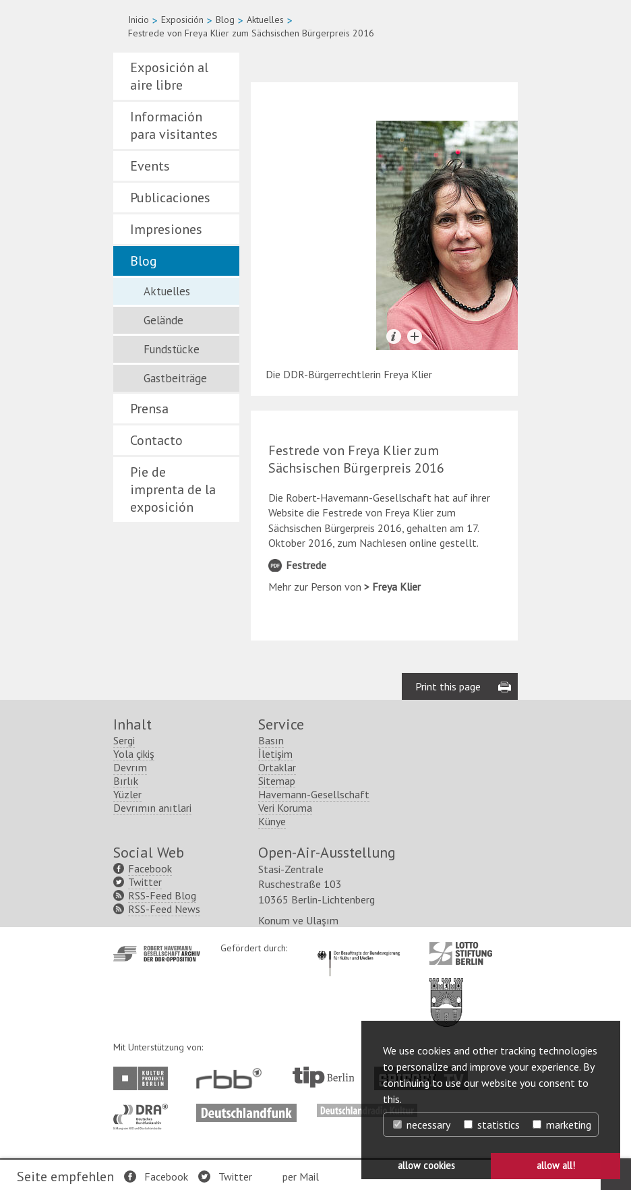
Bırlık (125, 780)
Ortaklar (277, 767)
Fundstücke (172, 349)
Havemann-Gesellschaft (313, 794)
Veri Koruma (285, 807)
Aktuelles (265, 19)
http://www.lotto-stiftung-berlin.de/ (460, 953)
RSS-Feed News (164, 909)
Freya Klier (396, 586)
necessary (421, 1124)
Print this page (448, 686)
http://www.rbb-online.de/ (232, 1078)
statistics (492, 1124)
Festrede (306, 565)
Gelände (163, 320)
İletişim (275, 754)
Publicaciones (170, 197)
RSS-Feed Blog (162, 895)
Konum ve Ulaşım (298, 920)
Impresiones (166, 229)
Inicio (138, 19)
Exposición (182, 19)
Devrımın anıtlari (152, 807)
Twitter (235, 1176)
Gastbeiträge (175, 378)
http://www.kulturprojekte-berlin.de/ (144, 1078)
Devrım (130, 767)
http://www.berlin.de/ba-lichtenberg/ (446, 991)
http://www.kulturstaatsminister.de (358, 948)
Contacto (156, 440)
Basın (271, 740)
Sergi (124, 740)
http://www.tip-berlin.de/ (323, 1077)
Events (150, 166)
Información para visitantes (174, 125)
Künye (272, 821)
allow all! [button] (556, 1165)
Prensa (149, 408)
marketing (562, 1124)
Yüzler (127, 794)
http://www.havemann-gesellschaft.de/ (156, 953)
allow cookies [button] (426, 1165)
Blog (225, 19)
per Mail (300, 1176)
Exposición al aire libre (169, 76)
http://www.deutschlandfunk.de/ (246, 1110)
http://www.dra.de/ (144, 1110)
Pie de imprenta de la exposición (173, 489)
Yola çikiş (133, 754)
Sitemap (276, 780)
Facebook (166, 1176)
